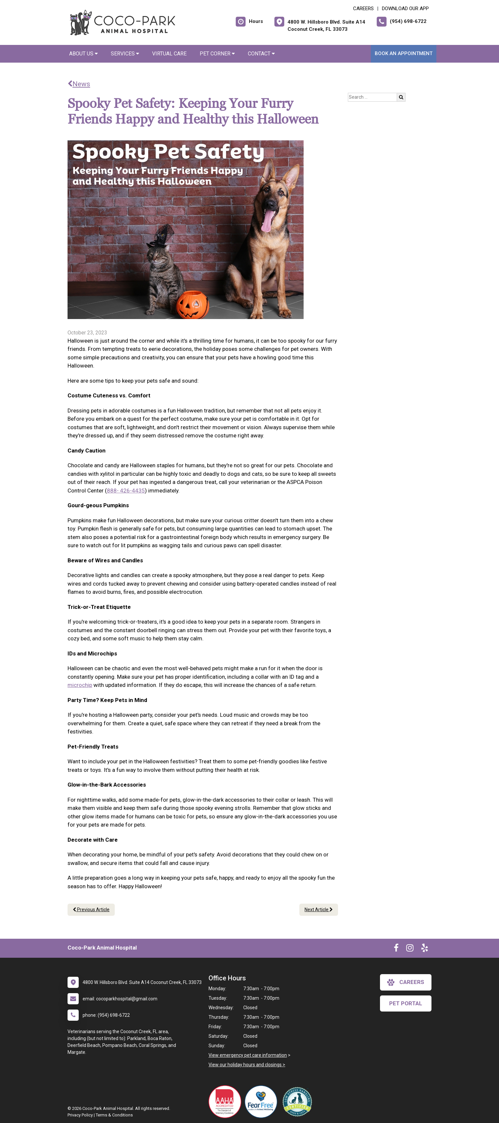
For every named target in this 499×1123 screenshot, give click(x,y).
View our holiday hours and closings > (247, 1064)
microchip (80, 685)
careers (405, 982)
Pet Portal (405, 1003)
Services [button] (125, 53)
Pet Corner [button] (217, 53)
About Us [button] (83, 53)
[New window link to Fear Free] (263, 1101)
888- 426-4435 (126, 490)
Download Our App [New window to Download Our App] (405, 8)
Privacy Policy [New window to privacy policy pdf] (80, 1115)
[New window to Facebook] (396, 949)
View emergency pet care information (248, 1055)
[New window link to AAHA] (227, 1101)
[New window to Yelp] (424, 949)
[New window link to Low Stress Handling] (299, 1101)
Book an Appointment (403, 53)
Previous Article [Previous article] (91, 909)
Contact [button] (261, 53)
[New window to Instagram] (410, 949)
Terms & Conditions (114, 1115)
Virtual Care (169, 53)
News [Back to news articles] (79, 84)
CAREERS (363, 8)
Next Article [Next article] (319, 909)
